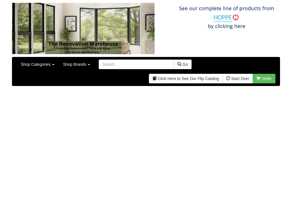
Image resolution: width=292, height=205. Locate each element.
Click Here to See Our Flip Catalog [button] (186, 78)
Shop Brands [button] (76, 64)
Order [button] (264, 78)
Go (182, 64)
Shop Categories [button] (37, 64)
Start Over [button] (238, 78)
